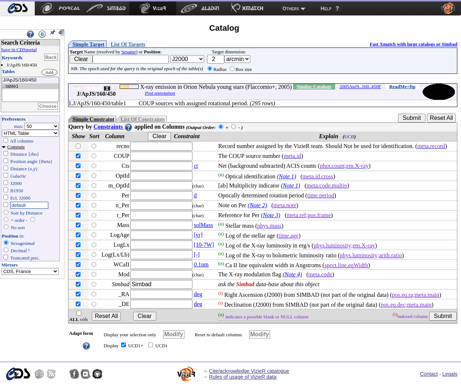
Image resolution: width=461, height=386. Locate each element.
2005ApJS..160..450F (360, 86)
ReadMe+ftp (402, 86)
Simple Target (88, 44)
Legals (449, 374)
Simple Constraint (93, 119)
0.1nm (201, 264)
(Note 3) (270, 215)
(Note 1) (286, 176)
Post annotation (160, 93)
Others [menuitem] (290, 8)
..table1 (30, 86)
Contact (429, 374)
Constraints (113, 127)
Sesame (128, 51)
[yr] (198, 235)
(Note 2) (257, 205)
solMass (203, 225)
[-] (197, 254)
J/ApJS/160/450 (30, 80)
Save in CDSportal (19, 49)
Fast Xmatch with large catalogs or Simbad (413, 44)
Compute (16, 147)
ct (196, 166)
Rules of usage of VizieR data (242, 377)
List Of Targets (128, 44)
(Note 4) (292, 274)
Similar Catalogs (314, 86)
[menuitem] (17, 8)
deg (198, 294)
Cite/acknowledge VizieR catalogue (249, 371)
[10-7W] (204, 245)
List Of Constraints (142, 119)
